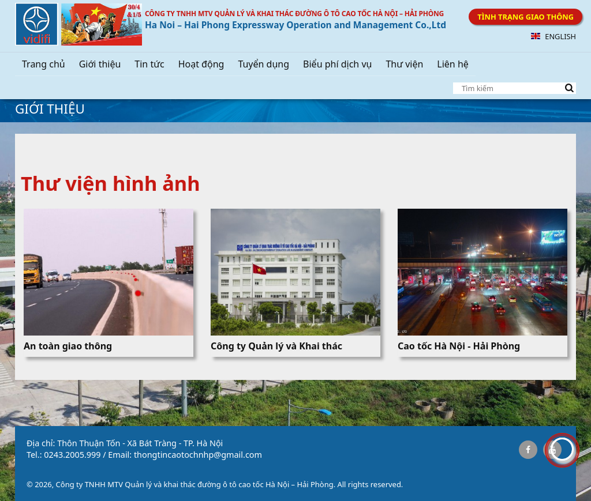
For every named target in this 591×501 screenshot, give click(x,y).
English (553, 36)
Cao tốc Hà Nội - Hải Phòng (459, 346)
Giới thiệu (100, 64)
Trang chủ (43, 64)
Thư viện (404, 64)
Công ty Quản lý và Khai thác (276, 346)
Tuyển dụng (263, 64)
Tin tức (149, 64)
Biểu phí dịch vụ (337, 64)
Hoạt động (201, 64)
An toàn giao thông (68, 346)
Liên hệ (453, 64)
